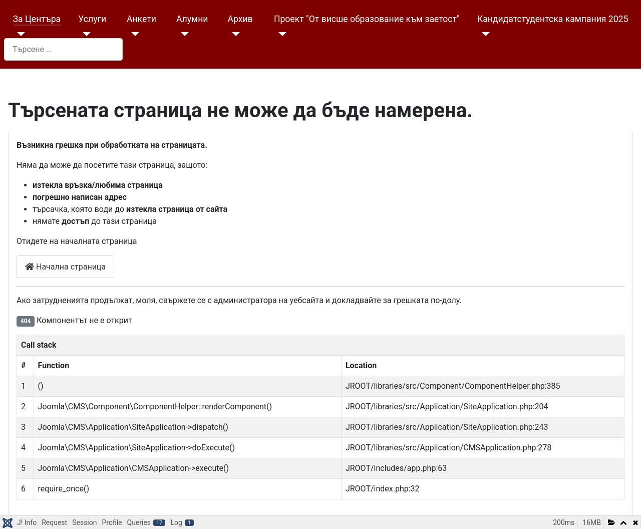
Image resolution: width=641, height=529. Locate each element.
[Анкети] (133, 34)
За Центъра (37, 19)
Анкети (141, 19)
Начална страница (65, 267)
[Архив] (234, 34)
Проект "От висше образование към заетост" (367, 19)
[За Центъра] (19, 34)
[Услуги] (84, 34)
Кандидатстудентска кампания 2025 (552, 19)
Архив (240, 19)
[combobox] (63, 49)
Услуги (92, 19)
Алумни (192, 19)
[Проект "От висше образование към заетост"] (280, 34)
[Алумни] (182, 34)
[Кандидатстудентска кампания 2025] (483, 34)
